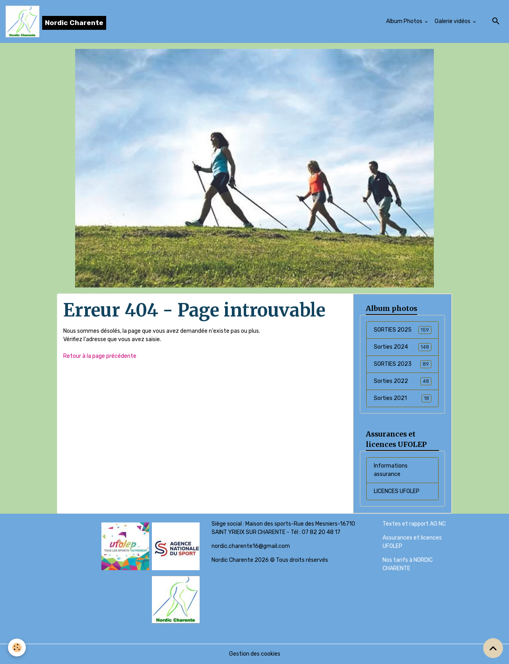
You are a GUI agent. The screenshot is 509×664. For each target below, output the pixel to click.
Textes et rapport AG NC (414, 523)
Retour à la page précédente (99, 356)
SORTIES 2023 (402, 364)
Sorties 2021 (402, 398)
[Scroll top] (493, 648)
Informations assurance (391, 470)
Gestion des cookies (254, 653)
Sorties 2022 (402, 381)
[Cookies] (17, 647)
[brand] (56, 21)
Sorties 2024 (402, 347)
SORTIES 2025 (402, 330)
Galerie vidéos (453, 21)
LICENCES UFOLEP (397, 491)
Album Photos (405, 21)
